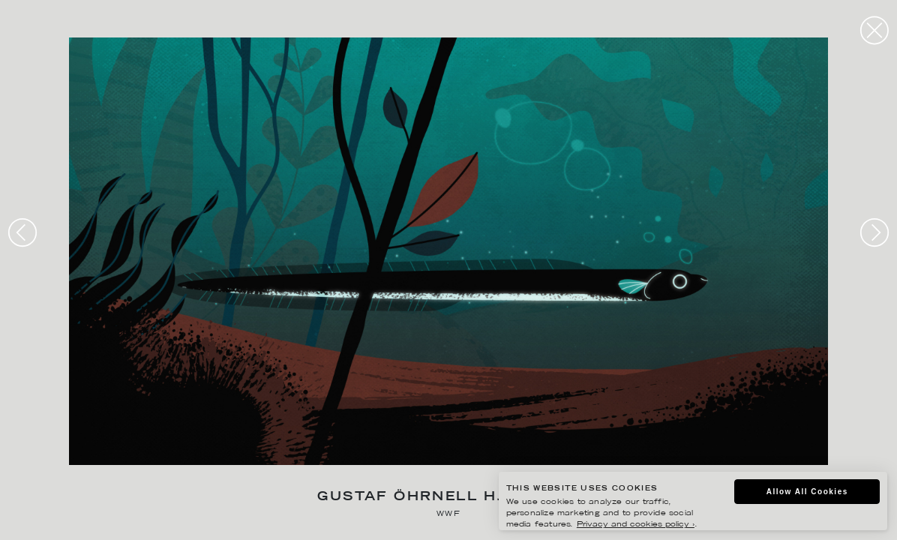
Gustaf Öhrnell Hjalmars (448, 497)
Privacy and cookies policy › (635, 524)
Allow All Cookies (807, 492)
